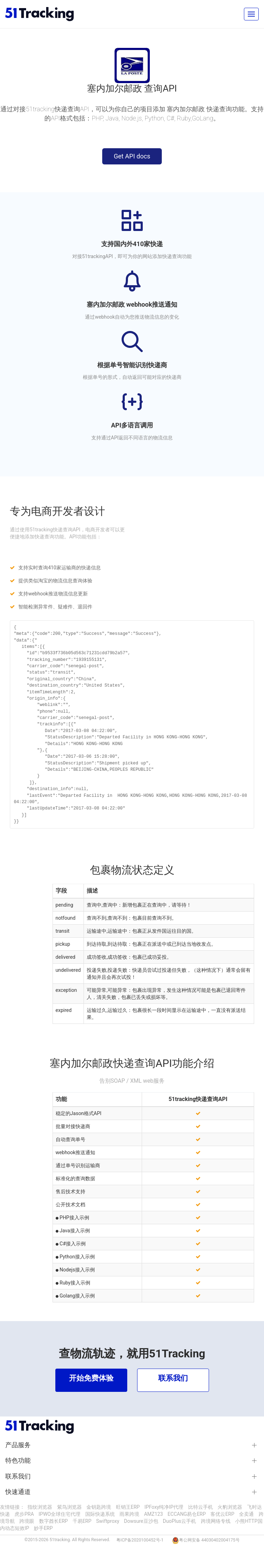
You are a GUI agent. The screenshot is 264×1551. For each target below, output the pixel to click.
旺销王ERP (128, 1507)
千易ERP (82, 1521)
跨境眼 (26, 1521)
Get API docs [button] (132, 156)
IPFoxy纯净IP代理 (164, 1507)
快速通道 (18, 1491)
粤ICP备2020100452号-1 (140, 1540)
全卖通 (246, 1514)
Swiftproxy (107, 1521)
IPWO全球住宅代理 (60, 1514)
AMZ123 (153, 1514)
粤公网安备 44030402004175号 (209, 1540)
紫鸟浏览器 (69, 1507)
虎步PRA (24, 1514)
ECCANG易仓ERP (187, 1514)
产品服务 (18, 1445)
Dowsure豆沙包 (141, 1521)
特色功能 (18, 1460)
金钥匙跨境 (98, 1507)
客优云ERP (222, 1514)
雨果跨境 (129, 1514)
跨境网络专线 (216, 1521)
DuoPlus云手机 (179, 1521)
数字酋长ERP (53, 1521)
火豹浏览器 (229, 1507)
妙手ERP (43, 1528)
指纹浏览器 (39, 1507)
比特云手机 (200, 1507)
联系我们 (18, 1476)
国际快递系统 (100, 1514)
